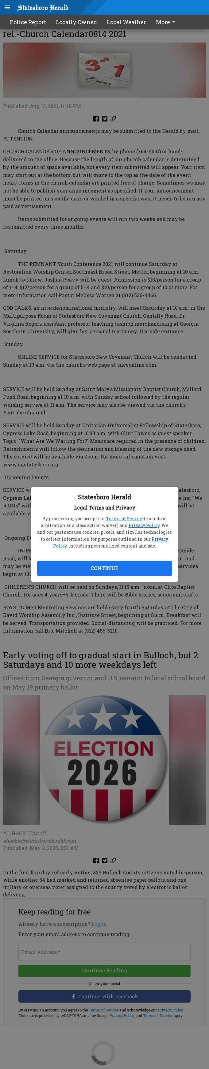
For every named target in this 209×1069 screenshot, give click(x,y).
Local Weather (126, 22)
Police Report (28, 22)
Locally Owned (76, 22)
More (166, 22)
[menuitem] (167, 22)
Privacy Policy (144, 525)
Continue (104, 568)
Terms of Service (124, 518)
